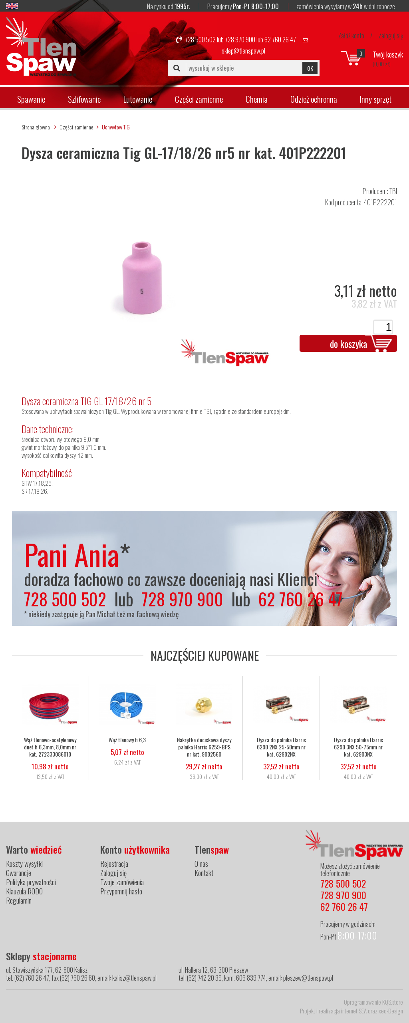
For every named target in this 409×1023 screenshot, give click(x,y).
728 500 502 (200, 39)
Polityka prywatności (31, 882)
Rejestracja (114, 863)
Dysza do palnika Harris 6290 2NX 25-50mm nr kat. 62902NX (281, 747)
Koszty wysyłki (24, 863)
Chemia (257, 99)
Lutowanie (137, 99)
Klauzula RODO (24, 891)
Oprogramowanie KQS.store (373, 1001)
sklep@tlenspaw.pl (243, 51)
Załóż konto (351, 35)
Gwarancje (18, 873)
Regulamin (19, 900)
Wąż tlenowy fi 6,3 (127, 739)
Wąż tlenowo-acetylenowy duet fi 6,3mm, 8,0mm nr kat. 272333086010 (50, 747)
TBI (393, 191)
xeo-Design (391, 1010)
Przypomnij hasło (121, 891)
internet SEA (354, 1010)
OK (310, 68)
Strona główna (36, 127)
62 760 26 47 (280, 39)
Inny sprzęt (375, 99)
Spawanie (31, 99)
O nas (201, 863)
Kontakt (204, 873)
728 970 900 (240, 39)
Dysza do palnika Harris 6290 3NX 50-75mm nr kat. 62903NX (358, 747)
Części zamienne (199, 99)
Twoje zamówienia (122, 882)
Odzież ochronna (313, 99)
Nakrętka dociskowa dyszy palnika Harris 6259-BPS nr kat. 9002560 (204, 747)
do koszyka (348, 343)
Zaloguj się (391, 35)
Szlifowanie (84, 99)
